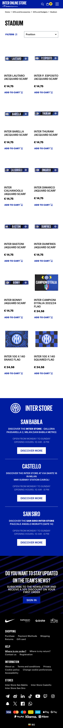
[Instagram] (52, 696)
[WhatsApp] (30, 703)
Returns (9, 639)
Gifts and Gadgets (40, 12)
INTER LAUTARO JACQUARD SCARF (16, 77)
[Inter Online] (15, 4)
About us (9, 666)
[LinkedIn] (22, 696)
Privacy (47, 666)
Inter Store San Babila (16, 685)
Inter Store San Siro (15, 688)
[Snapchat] (7, 703)
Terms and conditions (29, 666)
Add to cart (13, 92)
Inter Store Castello (41, 685)
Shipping (45, 636)
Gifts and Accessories (21, 12)
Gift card (21, 639)
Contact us (10, 654)
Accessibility (11, 673)
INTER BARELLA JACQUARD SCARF (16, 133)
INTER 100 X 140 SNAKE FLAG (14, 358)
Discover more (31, 450)
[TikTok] (30, 696)
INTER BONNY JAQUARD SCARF (15, 301)
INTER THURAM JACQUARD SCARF (46, 133)
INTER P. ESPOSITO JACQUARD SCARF (46, 77)
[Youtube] (37, 696)
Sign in (32, 600)
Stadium (53, 12)
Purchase (10, 636)
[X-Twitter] (15, 703)
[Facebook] (22, 703)
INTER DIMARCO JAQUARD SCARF (45, 189)
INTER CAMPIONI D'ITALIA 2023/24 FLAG (45, 303)
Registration (26, 654)
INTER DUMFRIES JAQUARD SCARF (45, 245)
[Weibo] (15, 696)
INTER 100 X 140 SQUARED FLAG (44, 358)
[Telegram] (7, 696)
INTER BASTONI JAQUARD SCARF (15, 245)
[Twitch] (45, 696)
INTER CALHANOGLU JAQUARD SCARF (15, 190)
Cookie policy (12, 669)
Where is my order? (15, 651)
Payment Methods (27, 636)
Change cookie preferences (37, 669)
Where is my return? (40, 651)
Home (7, 12)
